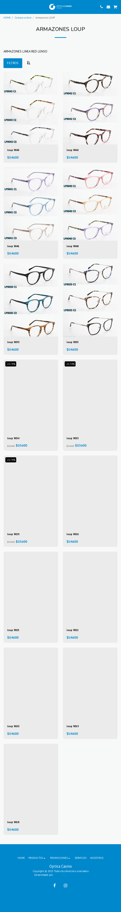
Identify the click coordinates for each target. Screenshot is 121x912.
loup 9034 (13, 438)
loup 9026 (73, 534)
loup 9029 (13, 534)
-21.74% (10, 364)
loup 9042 (73, 150)
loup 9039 (13, 342)
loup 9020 (13, 726)
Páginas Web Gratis (76, 874)
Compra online (23, 17)
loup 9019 (73, 726)
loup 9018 (13, 822)
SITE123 (58, 874)
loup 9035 (73, 342)
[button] (5, 6)
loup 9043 (13, 150)
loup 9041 (13, 246)
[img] (30, 108)
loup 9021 (73, 630)
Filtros (13, 63)
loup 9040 (73, 246)
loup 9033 (73, 438)
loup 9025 (13, 630)
